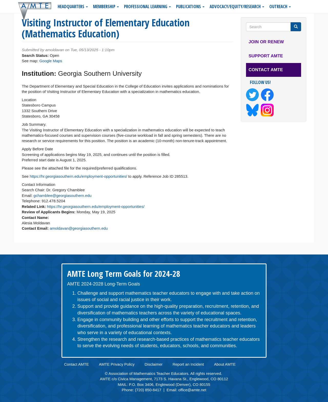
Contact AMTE (266, 69)
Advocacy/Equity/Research (237, 6)
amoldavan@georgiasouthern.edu (79, 228)
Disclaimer (153, 364)
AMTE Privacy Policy (117, 364)
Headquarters (73, 6)
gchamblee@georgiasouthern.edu (62, 195)
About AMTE (224, 364)
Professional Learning (147, 6)
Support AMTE (266, 56)
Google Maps (50, 61)
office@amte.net (192, 390)
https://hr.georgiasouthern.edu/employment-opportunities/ (78, 176)
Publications (190, 6)
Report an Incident (188, 364)
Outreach (280, 6)
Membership (106, 6)
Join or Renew (266, 41)
